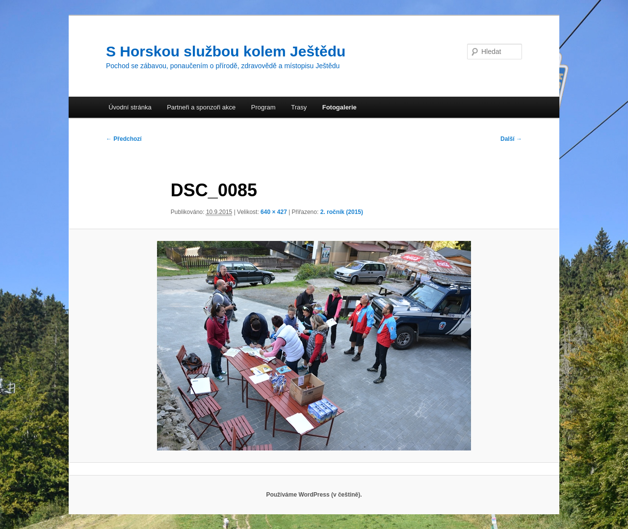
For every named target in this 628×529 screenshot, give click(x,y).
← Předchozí (124, 138)
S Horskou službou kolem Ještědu (225, 51)
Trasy (299, 107)
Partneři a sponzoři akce (201, 107)
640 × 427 (274, 212)
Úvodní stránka (129, 107)
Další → (511, 138)
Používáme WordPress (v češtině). (314, 494)
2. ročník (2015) (341, 212)
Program (263, 107)
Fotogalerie (339, 107)
